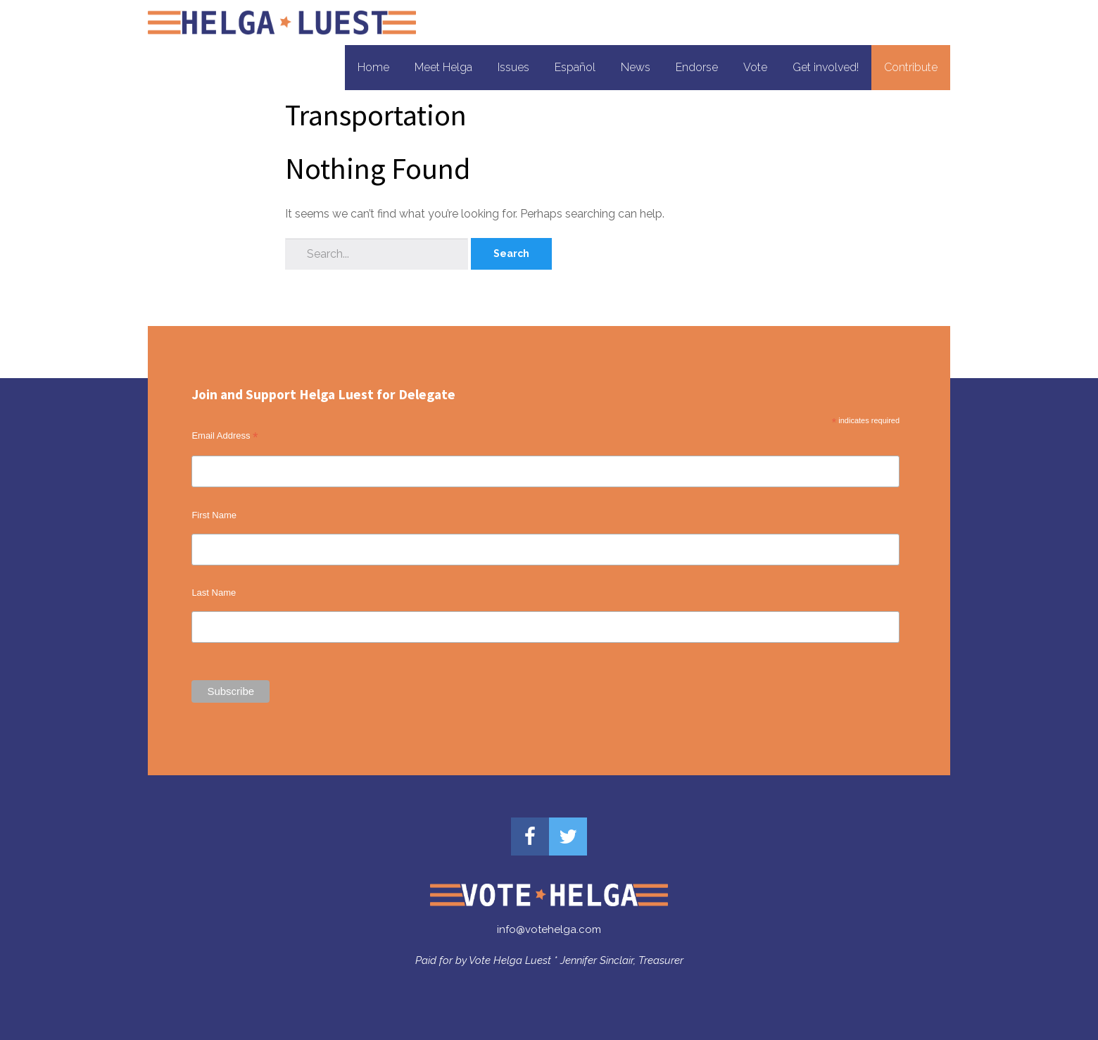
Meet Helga (443, 67)
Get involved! (826, 67)
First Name (213, 515)
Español (575, 67)
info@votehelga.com (549, 929)
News (635, 67)
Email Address (224, 436)
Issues (513, 67)
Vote (755, 67)
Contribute (911, 67)
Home (373, 67)
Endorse (697, 67)
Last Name (213, 592)
